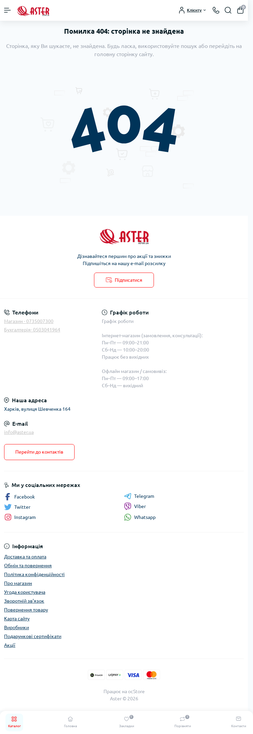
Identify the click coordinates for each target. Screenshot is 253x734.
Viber (135, 506)
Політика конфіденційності (34, 574)
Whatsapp (140, 517)
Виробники (16, 627)
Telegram (139, 496)
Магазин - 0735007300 (28, 321)
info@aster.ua (19, 432)
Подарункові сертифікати (32, 636)
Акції (9, 645)
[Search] (228, 10)
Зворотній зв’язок (24, 601)
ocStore (136, 691)
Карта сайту (17, 618)
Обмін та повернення (28, 565)
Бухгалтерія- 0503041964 (32, 329)
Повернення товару (26, 610)
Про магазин (18, 583)
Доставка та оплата (25, 556)
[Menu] (7, 10)
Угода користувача (24, 592)
